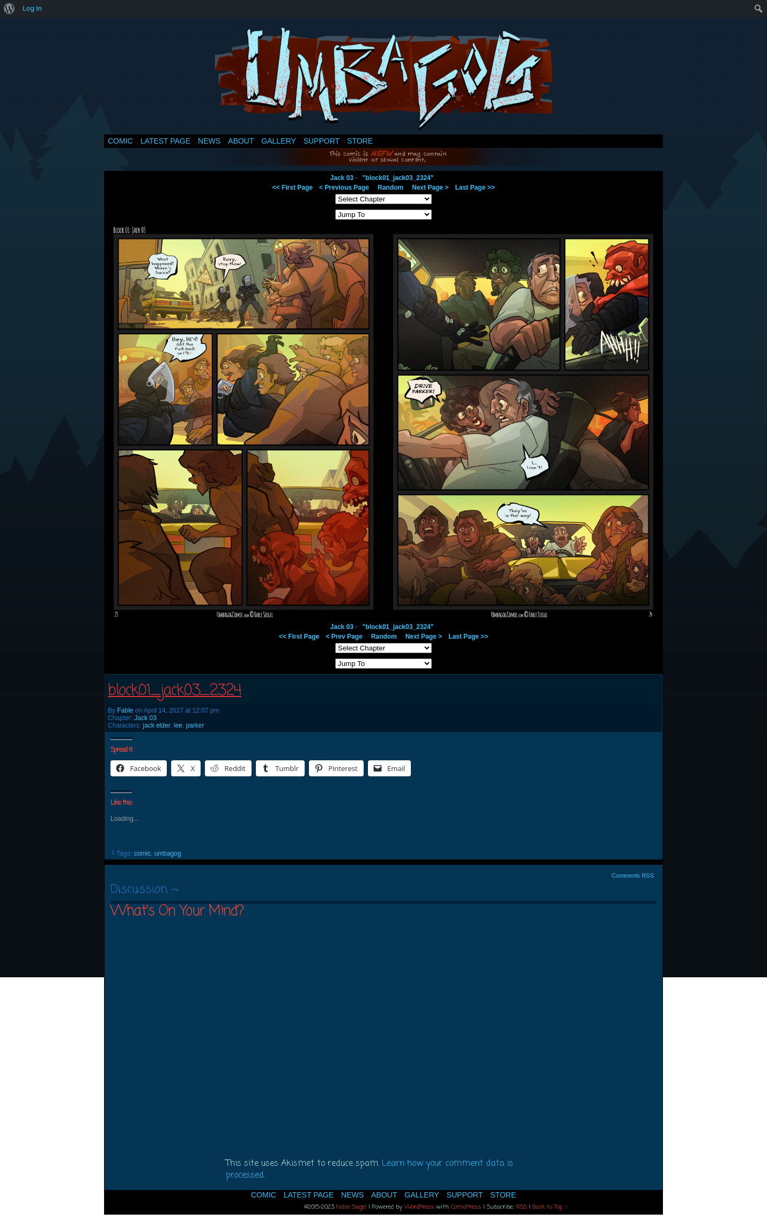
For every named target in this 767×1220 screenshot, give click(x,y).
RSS (521, 1207)
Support (322, 141)
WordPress (419, 1207)
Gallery (278, 141)
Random (390, 187)
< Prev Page (344, 636)
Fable (125, 710)
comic (142, 853)
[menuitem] (9, 8)
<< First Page (292, 187)
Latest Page (165, 141)
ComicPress (466, 1207)
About (241, 141)
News (209, 141)
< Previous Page (344, 187)
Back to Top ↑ (550, 1207)
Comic (120, 141)
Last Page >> (475, 187)
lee (178, 725)
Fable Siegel (351, 1207)
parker (195, 725)
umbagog (167, 853)
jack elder (156, 725)
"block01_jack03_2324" (398, 178)
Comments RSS (632, 875)
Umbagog (383, 78)
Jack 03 (341, 178)
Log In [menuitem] (32, 8)
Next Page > (430, 187)
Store (360, 141)
